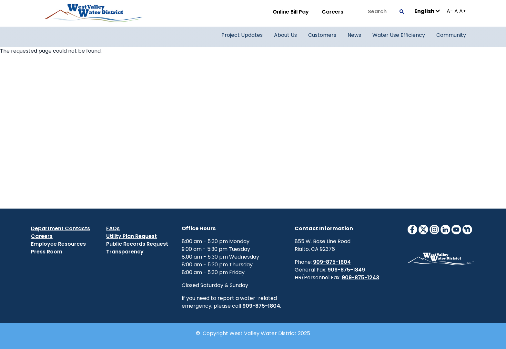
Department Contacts (60, 228)
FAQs (113, 228)
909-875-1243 (360, 277)
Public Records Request (137, 244)
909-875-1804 (261, 306)
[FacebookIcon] (412, 229)
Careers (332, 11)
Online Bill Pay (291, 11)
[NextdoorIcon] (467, 229)
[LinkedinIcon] (445, 229)
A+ (462, 11)
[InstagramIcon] (434, 229)
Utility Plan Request (131, 236)
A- (450, 11)
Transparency (125, 251)
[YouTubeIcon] (456, 229)
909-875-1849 (346, 269)
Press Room (46, 251)
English (427, 10)
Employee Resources (58, 244)
